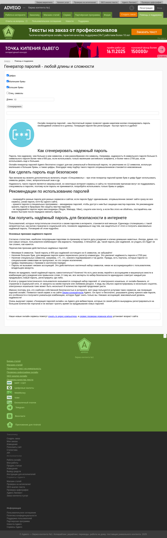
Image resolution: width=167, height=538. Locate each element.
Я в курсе (162, 38)
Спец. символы (16, 93)
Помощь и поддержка (151, 15)
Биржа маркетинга (44, 2)
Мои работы (12, 463)
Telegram (15, 407)
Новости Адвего (14, 524)
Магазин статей (51, 15)
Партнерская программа (18, 521)
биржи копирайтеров (72, 292)
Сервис (67, 15)
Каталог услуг (63, 2)
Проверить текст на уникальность (24, 368)
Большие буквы (16, 87)
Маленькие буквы (17, 81)
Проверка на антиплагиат (85, 2)
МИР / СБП (16, 383)
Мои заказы (12, 441)
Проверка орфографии (151, 2)
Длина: (10, 99)
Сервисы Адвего (14, 527)
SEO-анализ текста (16, 487)
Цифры (12, 75)
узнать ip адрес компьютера (62, 316)
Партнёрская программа (87, 15)
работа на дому (98, 534)
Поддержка (83, 21)
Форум (107, 15)
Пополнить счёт (14, 447)
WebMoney (16, 393)
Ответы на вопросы (15, 21)
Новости (70, 21)
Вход (159, 8)
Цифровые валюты (20, 388)
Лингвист (14, 493)
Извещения (12, 444)
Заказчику (35, 15)
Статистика (12, 450)
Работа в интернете (15, 15)
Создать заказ (128, 14)
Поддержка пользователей (19, 518)
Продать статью (14, 466)
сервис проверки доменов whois (96, 316)
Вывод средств (14, 471)
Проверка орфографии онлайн (22, 372)
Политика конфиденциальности (22, 515)
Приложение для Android (24, 424)
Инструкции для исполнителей (21, 474)
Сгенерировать (15, 106)
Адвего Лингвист (129, 2)
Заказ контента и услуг (17, 496)
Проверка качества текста (20, 379)
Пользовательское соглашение (46, 21)
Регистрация (146, 8)
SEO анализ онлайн (17, 376)
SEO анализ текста (109, 2)
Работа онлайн (14, 460)
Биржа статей (14, 361)
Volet (13, 397)
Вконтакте (16, 416)
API (8, 453)
